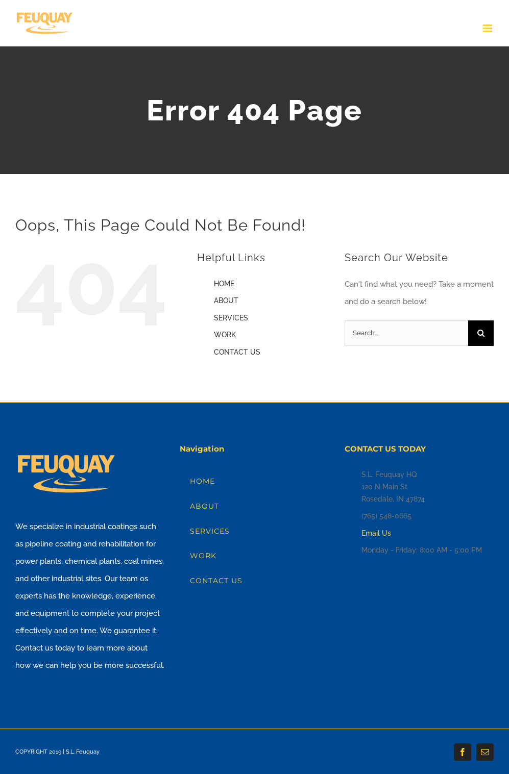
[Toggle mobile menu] (488, 28)
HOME (224, 284)
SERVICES (231, 318)
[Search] (481, 333)
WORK (225, 335)
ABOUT (226, 300)
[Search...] (406, 333)
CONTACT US (237, 352)
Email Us (376, 533)
